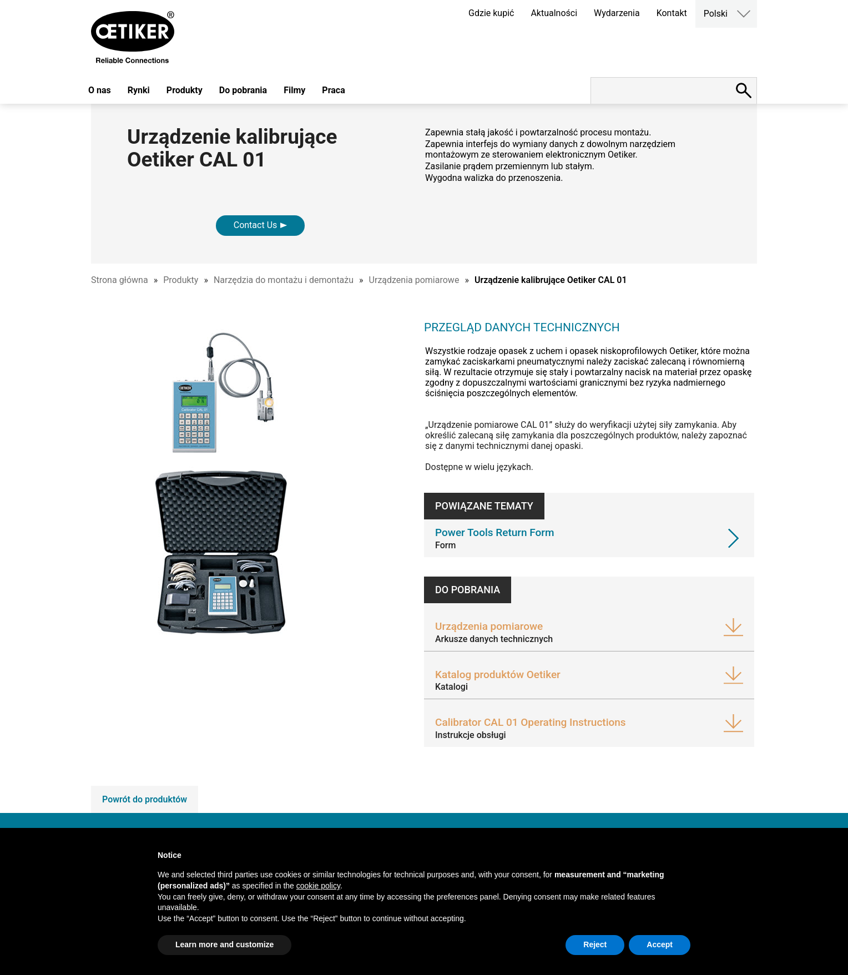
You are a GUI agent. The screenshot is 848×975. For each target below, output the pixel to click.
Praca (333, 90)
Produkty (184, 90)
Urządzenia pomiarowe (414, 280)
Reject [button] (595, 944)
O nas (99, 90)
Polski (716, 13)
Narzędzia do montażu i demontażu (284, 280)
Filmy (294, 90)
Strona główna (119, 280)
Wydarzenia (617, 13)
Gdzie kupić (491, 13)
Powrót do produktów (144, 799)
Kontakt (672, 13)
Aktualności (554, 13)
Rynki (139, 90)
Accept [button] (660, 944)
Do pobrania (243, 90)
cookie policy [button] (318, 885)
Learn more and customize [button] (224, 944)
